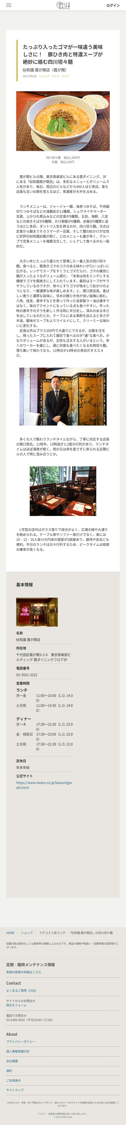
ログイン (113, 5)
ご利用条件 (13, 1080)
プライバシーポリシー (20, 1041)
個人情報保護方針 (18, 1051)
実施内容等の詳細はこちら (23, 972)
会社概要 (12, 1061)
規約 (9, 1071)
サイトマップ (15, 1090)
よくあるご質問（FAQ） (22, 990)
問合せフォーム (16, 1005)
